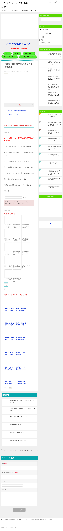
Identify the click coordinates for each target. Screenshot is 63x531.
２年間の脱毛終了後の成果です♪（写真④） (8, 226)
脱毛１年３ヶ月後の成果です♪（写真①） (8, 253)
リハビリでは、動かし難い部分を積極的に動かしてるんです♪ (22, 401)
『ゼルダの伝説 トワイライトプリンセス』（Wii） (54, 148)
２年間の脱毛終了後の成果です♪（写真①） (26, 226)
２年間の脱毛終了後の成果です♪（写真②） (17, 226)
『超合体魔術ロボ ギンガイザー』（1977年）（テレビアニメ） (54, 55)
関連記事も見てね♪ (13, 114)
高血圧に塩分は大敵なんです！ (54, 187)
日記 (6, 73)
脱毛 (10, 387)
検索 (24, 197)
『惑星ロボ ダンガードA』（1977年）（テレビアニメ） (54, 63)
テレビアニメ (5, 10)
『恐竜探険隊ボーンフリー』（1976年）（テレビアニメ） (54, 102)
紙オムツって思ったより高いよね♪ (54, 179)
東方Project (25, 10)
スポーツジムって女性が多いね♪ (17, 432)
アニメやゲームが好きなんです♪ (54, 115)
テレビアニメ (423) (46, 33)
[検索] (51, 19)
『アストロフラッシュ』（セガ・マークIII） (54, 155)
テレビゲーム (15, 10)
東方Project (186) (46, 42)
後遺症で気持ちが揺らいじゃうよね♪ (18, 424)
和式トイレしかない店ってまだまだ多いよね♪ (20, 416)
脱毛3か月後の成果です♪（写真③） (17, 280)
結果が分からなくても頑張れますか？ (19, 440)
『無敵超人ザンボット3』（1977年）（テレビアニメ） (54, 94)
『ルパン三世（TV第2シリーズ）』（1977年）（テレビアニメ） (54, 87)
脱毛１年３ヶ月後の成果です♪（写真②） (25, 239)
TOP (12, 519)
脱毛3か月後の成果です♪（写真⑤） (26, 266)
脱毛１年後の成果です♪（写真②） (8, 266)
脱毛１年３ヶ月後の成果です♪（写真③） (16, 239)
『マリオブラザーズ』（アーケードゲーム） (54, 163)
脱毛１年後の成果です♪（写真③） (25, 253)
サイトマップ (34, 10)
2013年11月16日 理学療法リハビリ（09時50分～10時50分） (22, 409)
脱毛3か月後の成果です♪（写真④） (8, 280)
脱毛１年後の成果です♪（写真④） (16, 253)
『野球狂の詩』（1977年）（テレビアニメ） (54, 78)
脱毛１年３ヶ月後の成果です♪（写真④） (8, 239)
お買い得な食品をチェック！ (19, 44)
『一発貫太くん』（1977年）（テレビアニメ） (54, 70)
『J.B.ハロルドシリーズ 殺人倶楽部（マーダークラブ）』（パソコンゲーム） (54, 172)
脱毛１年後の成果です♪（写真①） (16, 266)
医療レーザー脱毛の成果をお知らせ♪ (17, 110)
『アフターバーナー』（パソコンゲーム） (54, 139)
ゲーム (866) (45, 29)
